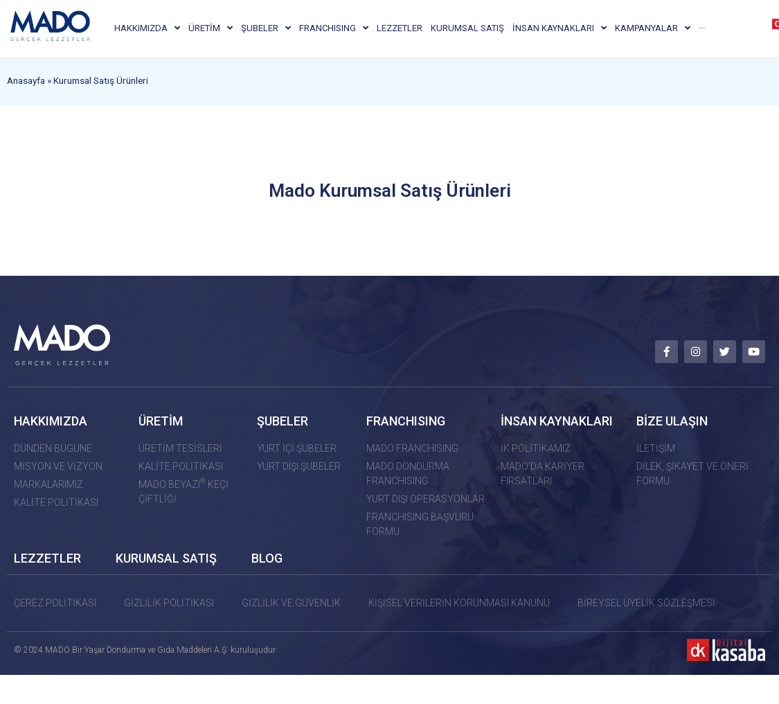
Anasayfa (26, 94)
